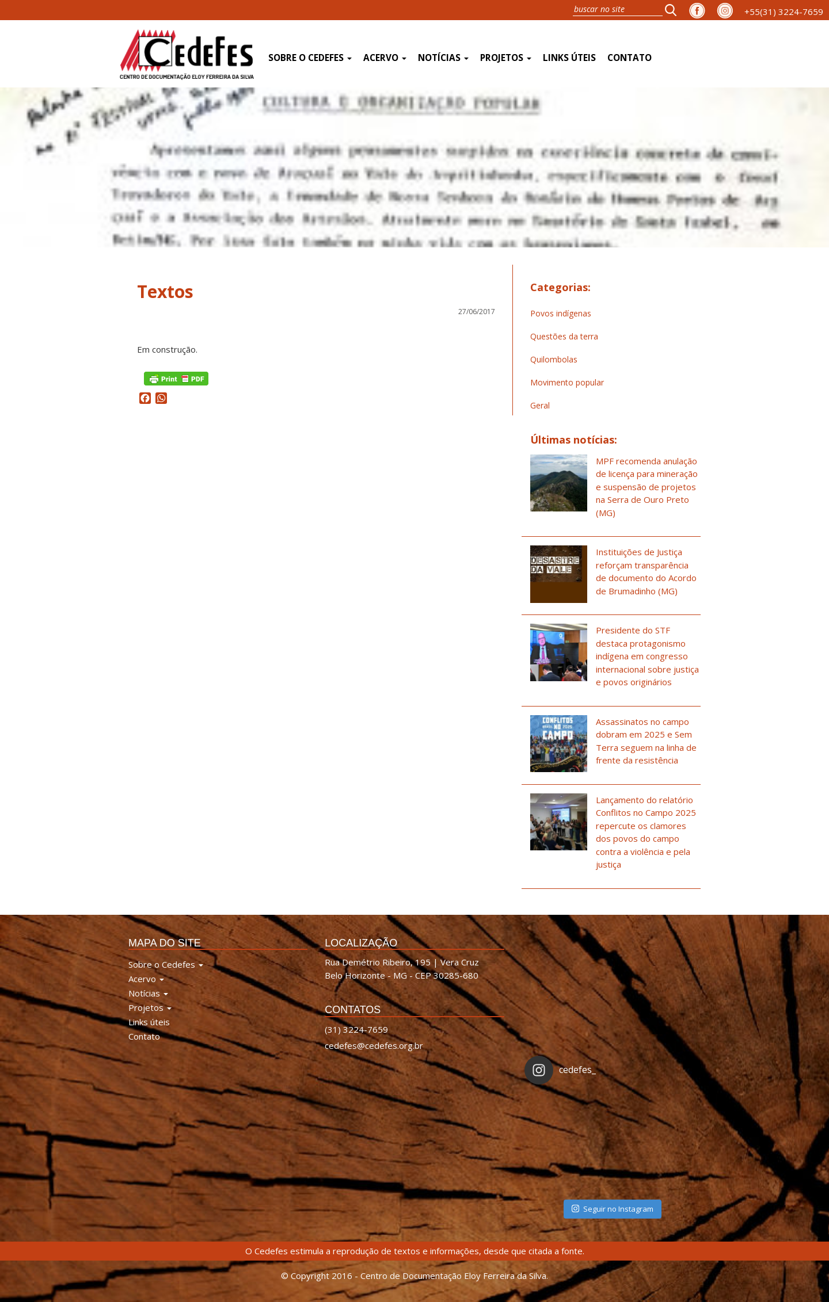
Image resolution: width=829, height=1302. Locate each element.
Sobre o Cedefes (310, 58)
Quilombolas (553, 359)
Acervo (384, 58)
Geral (540, 405)
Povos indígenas (560, 313)
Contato (629, 58)
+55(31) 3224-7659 (783, 11)
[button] (674, 10)
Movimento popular (567, 382)
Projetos (505, 58)
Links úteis (569, 58)
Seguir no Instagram (612, 1209)
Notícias (443, 58)
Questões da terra (564, 336)
